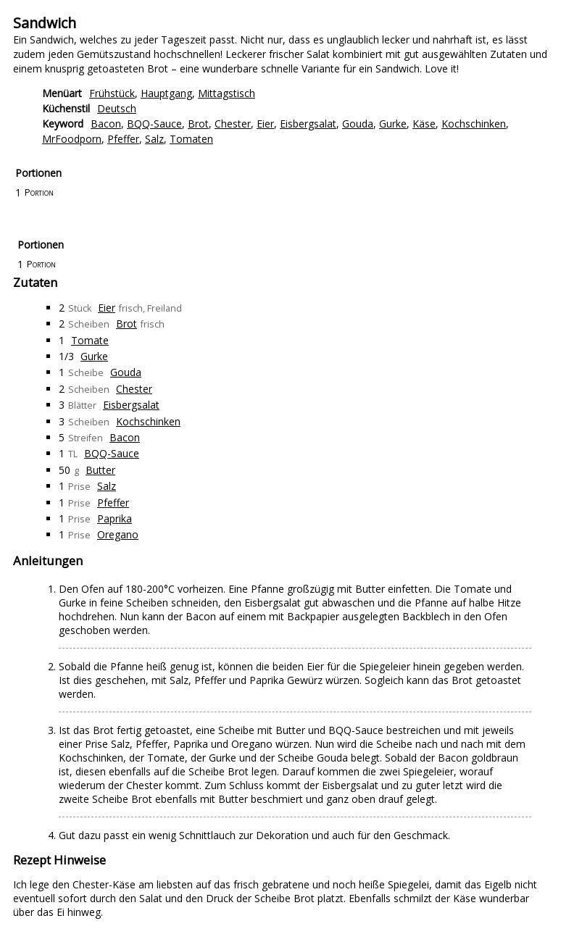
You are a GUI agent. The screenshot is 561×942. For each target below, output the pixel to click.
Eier (265, 123)
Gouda (357, 123)
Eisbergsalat (308, 123)
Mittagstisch (226, 93)
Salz (154, 139)
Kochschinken (473, 123)
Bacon (106, 123)
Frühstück (112, 93)
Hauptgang (166, 93)
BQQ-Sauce (154, 123)
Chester (233, 123)
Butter (100, 470)
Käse (424, 123)
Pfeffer (123, 139)
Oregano (117, 534)
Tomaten (191, 139)
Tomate (90, 340)
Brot (198, 123)
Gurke (393, 123)
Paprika (114, 518)
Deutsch (116, 108)
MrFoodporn (71, 139)
